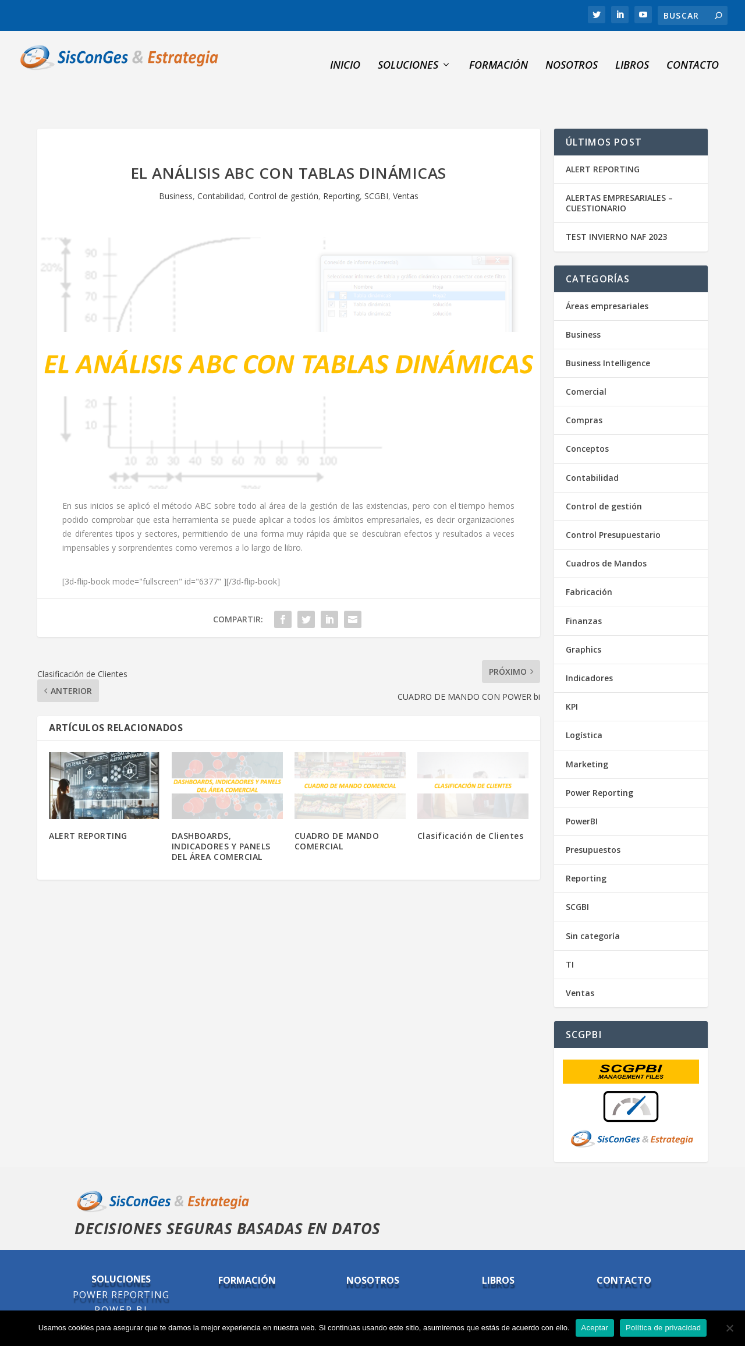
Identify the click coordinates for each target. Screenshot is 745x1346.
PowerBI (582, 793)
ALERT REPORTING (88, 807)
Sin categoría (593, 907)
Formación (498, 56)
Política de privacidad (663, 1327)
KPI (572, 678)
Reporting (341, 167)
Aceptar (595, 1327)
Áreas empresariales (607, 278)
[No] (729, 1328)
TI (570, 936)
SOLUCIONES (408, 56)
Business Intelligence (608, 335)
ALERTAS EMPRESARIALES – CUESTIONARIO (619, 175)
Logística (584, 707)
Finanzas (584, 592)
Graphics (583, 621)
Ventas (405, 167)
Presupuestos (593, 821)
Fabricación (589, 564)
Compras (584, 392)
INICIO (345, 56)
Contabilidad (220, 167)
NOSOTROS (571, 56)
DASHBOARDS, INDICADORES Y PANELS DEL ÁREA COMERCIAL (221, 818)
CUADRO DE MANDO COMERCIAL (337, 813)
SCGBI (376, 167)
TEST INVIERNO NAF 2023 (616, 209)
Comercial (586, 363)
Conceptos (587, 421)
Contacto (692, 56)
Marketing (587, 736)
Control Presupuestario (613, 506)
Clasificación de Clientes (470, 807)
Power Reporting (599, 764)
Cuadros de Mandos (606, 535)
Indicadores (589, 650)
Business (176, 167)
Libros (632, 56)
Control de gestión (283, 167)
